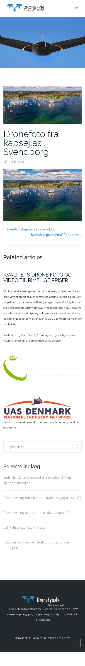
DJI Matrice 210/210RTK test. (24, 527)
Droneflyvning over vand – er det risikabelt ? (35, 513)
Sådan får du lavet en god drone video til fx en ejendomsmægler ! (37, 480)
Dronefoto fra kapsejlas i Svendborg (30, 142)
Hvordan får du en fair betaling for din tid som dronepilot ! (36, 545)
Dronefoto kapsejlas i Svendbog (30, 229)
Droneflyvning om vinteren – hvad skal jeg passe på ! (42, 498)
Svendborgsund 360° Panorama (55, 235)
